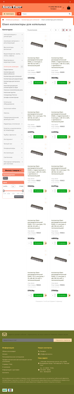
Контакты (5, 372)
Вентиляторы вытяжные (13, 48)
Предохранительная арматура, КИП (13, 119)
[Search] (46, 14)
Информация (8, 348)
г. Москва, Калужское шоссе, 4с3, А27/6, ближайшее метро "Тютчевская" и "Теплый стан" (54, 363)
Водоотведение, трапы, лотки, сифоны (13, 55)
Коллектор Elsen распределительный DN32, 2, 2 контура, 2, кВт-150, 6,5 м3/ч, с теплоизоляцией (58, 276)
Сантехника (13, 157)
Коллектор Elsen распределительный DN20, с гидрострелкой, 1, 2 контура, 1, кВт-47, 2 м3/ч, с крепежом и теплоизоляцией (60, 63)
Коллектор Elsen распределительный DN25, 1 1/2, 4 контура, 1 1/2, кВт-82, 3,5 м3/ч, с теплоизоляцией (37, 116)
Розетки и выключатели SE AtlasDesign (12, 130)
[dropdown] (3, 2)
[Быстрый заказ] (46, 83)
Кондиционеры (13, 148)
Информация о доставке (10, 370)
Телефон (43, 351)
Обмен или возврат (9, 351)
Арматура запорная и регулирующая (13, 42)
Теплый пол (13, 144)
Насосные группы (9, 93)
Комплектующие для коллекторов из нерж (11, 87)
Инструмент (13, 139)
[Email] (28, 340)
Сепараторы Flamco (10, 95)
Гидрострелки (8, 70)
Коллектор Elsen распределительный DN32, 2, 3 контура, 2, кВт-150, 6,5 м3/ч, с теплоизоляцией (35, 62)
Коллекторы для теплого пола (12, 82)
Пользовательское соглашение (13, 357)
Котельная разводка (12, 20)
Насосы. (13, 113)
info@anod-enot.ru (46, 354)
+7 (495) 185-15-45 (54, 7)
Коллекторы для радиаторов (13, 79)
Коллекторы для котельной (30, 20)
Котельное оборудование (13, 103)
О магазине (6, 367)
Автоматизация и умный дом (13, 36)
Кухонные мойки (10, 109)
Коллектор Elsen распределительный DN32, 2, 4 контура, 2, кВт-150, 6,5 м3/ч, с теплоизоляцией (58, 224)
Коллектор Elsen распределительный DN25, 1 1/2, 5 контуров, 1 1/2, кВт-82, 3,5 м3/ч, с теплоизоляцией (36, 276)
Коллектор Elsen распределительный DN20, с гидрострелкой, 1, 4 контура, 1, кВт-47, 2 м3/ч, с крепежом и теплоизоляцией (37, 171)
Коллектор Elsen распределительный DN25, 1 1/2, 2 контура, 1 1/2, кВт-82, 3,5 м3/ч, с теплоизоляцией (60, 170)
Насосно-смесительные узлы (13, 90)
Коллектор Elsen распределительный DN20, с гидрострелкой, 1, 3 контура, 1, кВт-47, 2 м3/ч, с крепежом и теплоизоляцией (60, 117)
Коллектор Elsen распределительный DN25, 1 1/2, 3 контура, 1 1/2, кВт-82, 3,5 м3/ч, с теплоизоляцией (37, 224)
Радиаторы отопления (13, 124)
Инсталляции (13, 153)
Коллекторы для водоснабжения (9, 73)
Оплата (4, 354)
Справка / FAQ (7, 364)
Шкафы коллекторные (11, 98)
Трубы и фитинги (13, 135)
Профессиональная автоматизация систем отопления (17, 360)
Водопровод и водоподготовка (13, 61)
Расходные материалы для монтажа (13, 163)
